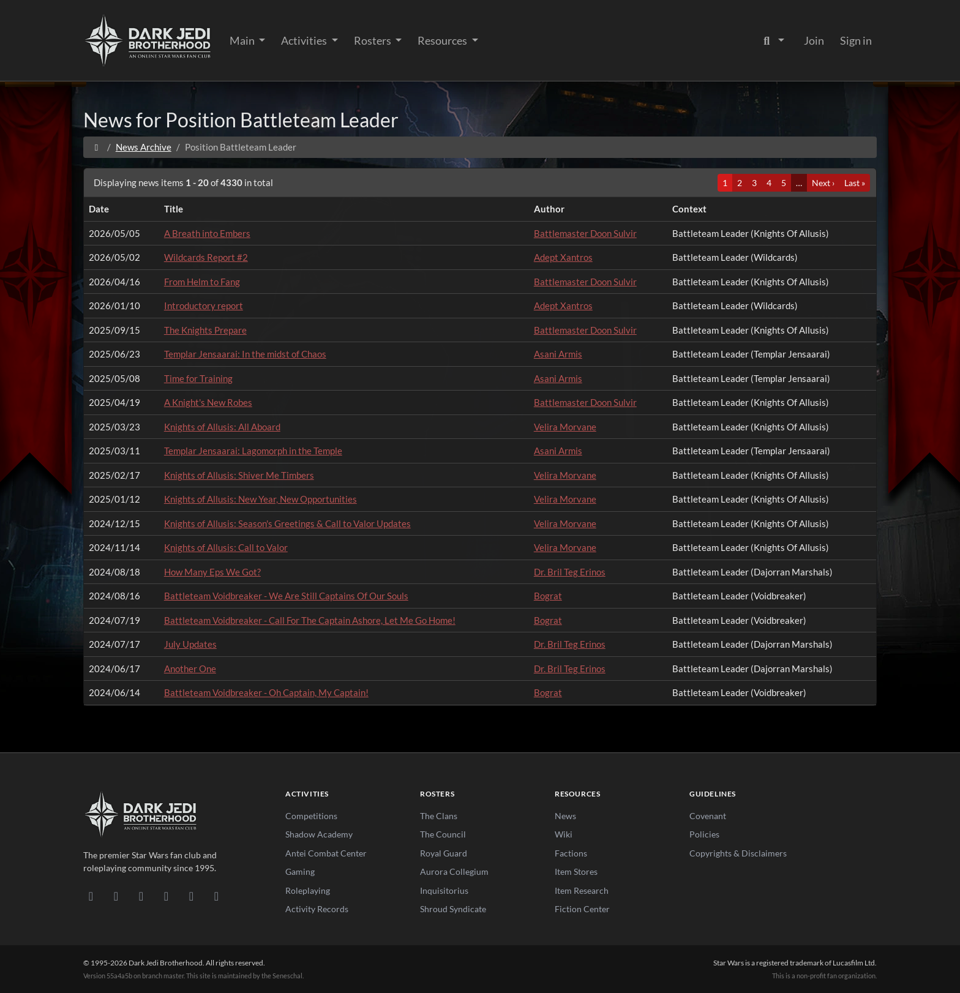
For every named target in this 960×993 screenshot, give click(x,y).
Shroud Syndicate (453, 909)
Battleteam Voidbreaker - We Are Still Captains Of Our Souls (286, 595)
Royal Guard (443, 853)
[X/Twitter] (191, 895)
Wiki (563, 834)
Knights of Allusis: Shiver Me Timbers (239, 475)
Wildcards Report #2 (206, 257)
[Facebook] (141, 895)
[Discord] (91, 895)
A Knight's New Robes (208, 402)
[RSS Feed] (216, 895)
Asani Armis (558, 353)
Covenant (707, 816)
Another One (190, 668)
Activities (305, 40)
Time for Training (198, 378)
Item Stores (576, 871)
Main (243, 40)
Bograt (548, 595)
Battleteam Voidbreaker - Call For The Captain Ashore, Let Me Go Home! (310, 620)
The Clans (438, 816)
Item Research (582, 890)
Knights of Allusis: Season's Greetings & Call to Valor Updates (287, 523)
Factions (571, 853)
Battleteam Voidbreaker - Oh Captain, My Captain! (266, 692)
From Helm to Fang (202, 281)
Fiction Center (582, 909)
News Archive (143, 146)
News (565, 816)
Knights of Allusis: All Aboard (222, 426)
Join (814, 40)
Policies (704, 834)
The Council (443, 834)
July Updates (190, 644)
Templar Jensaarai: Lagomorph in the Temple (253, 450)
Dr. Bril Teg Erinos (570, 571)
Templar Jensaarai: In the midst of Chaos (245, 353)
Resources (443, 40)
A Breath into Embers (207, 233)
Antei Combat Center (326, 853)
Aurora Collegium (454, 871)
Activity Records (316, 909)
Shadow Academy (319, 834)
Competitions (311, 816)
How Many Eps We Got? (212, 571)
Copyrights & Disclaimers (738, 853)
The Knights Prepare (205, 329)
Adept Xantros (563, 257)
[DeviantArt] (116, 895)
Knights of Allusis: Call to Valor (226, 547)
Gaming (300, 871)
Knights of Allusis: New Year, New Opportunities (260, 498)
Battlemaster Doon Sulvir (585, 233)
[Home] (96, 146)
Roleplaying (307, 890)
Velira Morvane (565, 426)
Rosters (373, 40)
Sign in (856, 40)
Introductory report (203, 305)
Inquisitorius (444, 890)
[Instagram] (166, 895)
